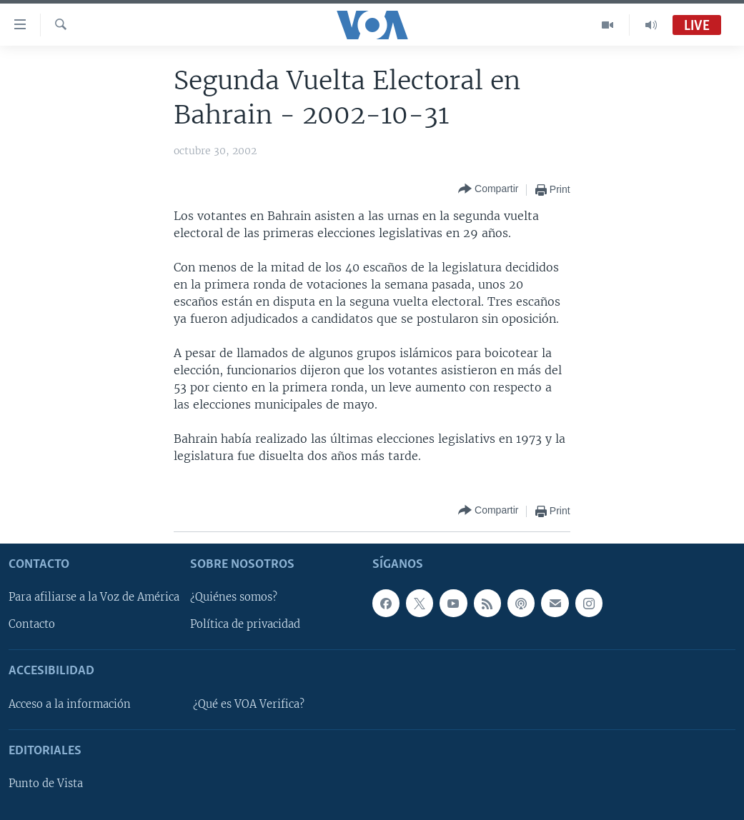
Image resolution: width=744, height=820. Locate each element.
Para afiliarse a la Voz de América (94, 597)
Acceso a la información (70, 704)
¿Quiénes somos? (233, 597)
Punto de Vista (46, 783)
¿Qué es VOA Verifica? (248, 704)
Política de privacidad (245, 624)
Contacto (32, 624)
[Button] (488, 189)
